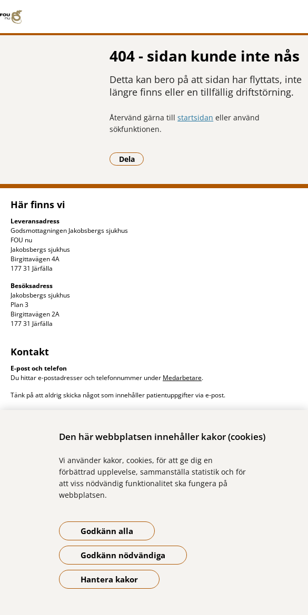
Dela (131, 158)
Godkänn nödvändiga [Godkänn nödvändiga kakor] (123, 555)
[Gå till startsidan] (154, 17)
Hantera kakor (109, 579)
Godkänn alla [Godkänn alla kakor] (107, 531)
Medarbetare (182, 377)
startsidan (195, 117)
